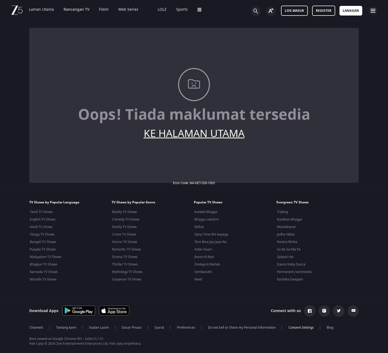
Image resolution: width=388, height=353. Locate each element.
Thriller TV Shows (125, 264)
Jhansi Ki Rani (204, 257)
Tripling (282, 212)
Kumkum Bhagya (289, 219)
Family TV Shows (124, 227)
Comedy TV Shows (125, 219)
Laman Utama (41, 10)
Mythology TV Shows (127, 272)
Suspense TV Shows (127, 279)
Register (323, 10)
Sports (182, 10)
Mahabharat (286, 227)
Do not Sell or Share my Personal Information (242, 327)
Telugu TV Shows (42, 234)
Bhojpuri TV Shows (43, 264)
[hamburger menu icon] (373, 10)
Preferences (186, 327)
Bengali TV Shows (43, 242)
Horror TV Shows (124, 242)
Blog (330, 327)
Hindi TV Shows (41, 227)
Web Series (128, 10)
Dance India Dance (291, 264)
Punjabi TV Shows (43, 249)
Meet (198, 279)
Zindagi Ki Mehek (207, 264)
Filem (104, 10)
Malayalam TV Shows (45, 257)
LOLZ (162, 10)
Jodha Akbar (286, 234)
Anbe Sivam (203, 249)
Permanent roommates (294, 272)
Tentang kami (66, 327)
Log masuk (294, 10)
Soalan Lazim (99, 327)
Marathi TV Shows (43, 279)
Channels (36, 327)
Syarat (159, 327)
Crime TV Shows (124, 234)
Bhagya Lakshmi (206, 219)
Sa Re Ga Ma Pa (289, 249)
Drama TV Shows (125, 257)
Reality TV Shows (124, 212)
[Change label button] (271, 11)
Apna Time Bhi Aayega (211, 234)
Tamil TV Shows (41, 212)
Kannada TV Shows (44, 272)
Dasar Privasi (132, 327)
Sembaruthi (203, 272)
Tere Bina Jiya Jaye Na (210, 242)
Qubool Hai (285, 257)
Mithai (199, 227)
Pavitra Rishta (287, 242)
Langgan (351, 10)
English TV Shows (43, 219)
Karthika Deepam (290, 279)
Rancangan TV (76, 10)
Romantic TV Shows (126, 249)
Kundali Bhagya (205, 212)
